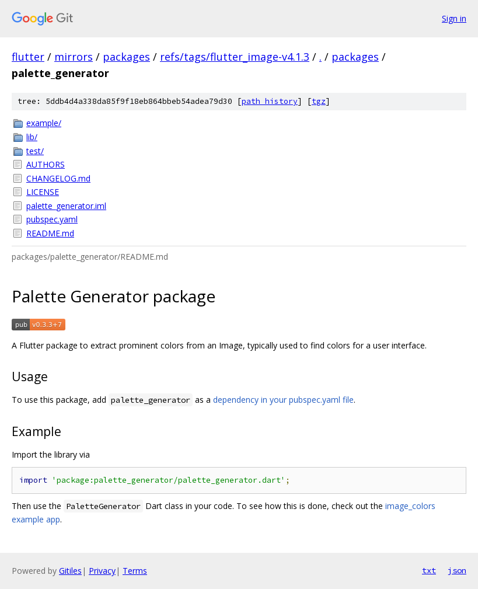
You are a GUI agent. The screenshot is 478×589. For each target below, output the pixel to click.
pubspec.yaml (52, 219)
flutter (28, 57)
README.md (50, 233)
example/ (43, 122)
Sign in (454, 18)
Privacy (102, 570)
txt (429, 570)
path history (270, 101)
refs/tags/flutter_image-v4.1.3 (234, 57)
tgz (319, 101)
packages (126, 57)
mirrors (73, 57)
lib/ (31, 136)
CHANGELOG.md (58, 178)
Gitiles (70, 570)
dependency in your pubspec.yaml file (283, 399)
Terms (135, 570)
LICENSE (42, 191)
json (457, 570)
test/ (35, 150)
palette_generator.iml (66, 205)
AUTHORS (45, 164)
